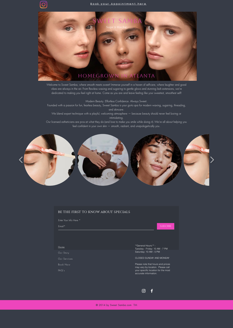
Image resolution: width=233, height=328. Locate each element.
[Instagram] (43, 4)
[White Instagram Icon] (143, 290)
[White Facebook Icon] (151, 290)
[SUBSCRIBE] (165, 226)
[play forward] (212, 159)
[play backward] (21, 159)
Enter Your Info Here (68, 220)
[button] (49, 160)
